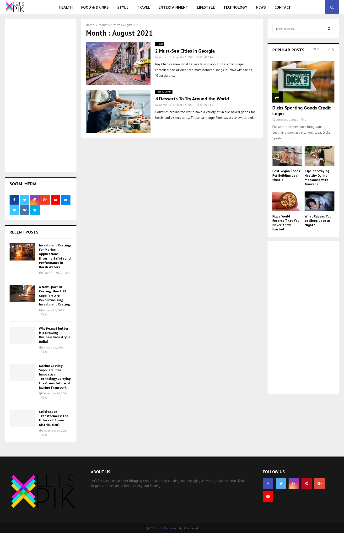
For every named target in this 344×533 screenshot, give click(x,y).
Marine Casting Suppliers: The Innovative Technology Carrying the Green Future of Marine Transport (55, 376)
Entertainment (173, 7)
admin (163, 57)
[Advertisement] (41, 95)
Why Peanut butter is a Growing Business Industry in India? (54, 335)
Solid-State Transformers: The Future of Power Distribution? (54, 418)
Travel (143, 7)
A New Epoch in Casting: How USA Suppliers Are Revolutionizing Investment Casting (54, 295)
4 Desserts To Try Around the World (192, 99)
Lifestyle (206, 7)
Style (122, 7)
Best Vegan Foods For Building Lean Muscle (286, 175)
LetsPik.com (165, 528)
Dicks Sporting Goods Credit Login (301, 111)
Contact (282, 7)
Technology (235, 7)
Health (66, 7)
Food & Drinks (95, 7)
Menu (317, 49)
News (261, 7)
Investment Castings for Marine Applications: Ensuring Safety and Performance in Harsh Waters (55, 256)
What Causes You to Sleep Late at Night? (318, 220)
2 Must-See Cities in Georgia (185, 51)
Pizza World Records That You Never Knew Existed (285, 222)
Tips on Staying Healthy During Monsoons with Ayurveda (317, 177)
